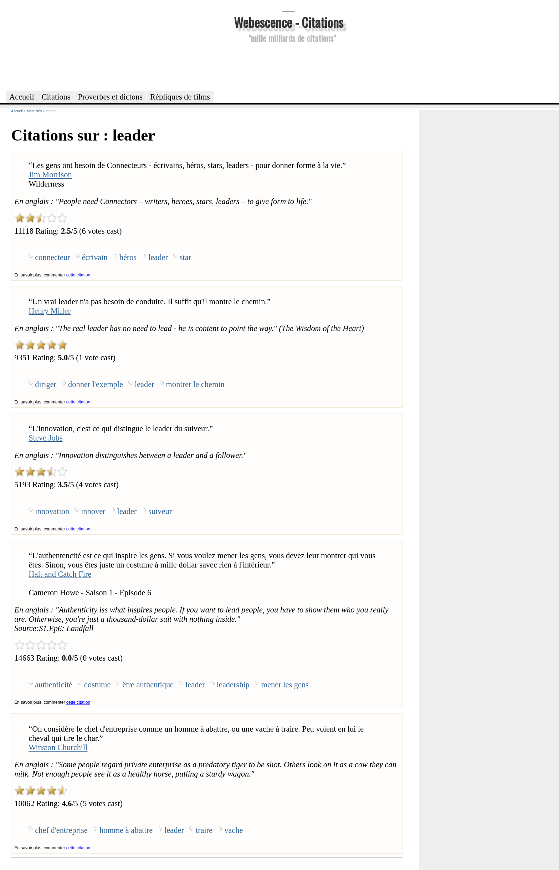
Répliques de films (180, 96)
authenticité (53, 684)
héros (128, 257)
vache (233, 830)
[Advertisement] (288, 66)
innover (93, 511)
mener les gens (285, 684)
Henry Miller (50, 310)
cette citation (78, 275)
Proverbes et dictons (110, 96)
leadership (233, 684)
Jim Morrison (50, 174)
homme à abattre (126, 830)
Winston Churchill (58, 747)
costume (97, 684)
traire (204, 830)
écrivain (95, 257)
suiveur (160, 511)
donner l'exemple (95, 384)
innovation (52, 511)
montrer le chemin (195, 384)
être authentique (148, 684)
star (185, 257)
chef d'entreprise (61, 830)
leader (158, 257)
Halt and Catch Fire (60, 574)
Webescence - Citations (288, 21)
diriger (45, 384)
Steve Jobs (45, 437)
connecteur (52, 257)
